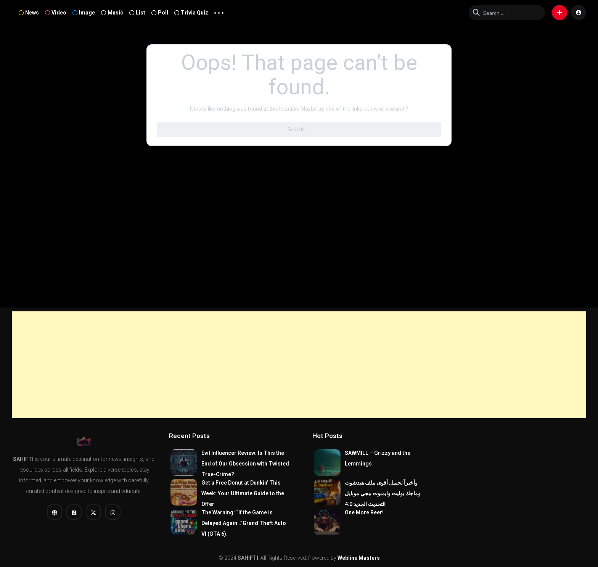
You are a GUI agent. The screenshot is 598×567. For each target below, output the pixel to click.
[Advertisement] (299, 364)
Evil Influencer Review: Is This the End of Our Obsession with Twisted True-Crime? (245, 463)
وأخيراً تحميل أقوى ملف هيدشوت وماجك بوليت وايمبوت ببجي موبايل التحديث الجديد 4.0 (383, 493)
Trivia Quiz (191, 13)
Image (83, 13)
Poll (159, 13)
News (29, 13)
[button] (559, 12)
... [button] (219, 11)
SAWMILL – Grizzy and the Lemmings (377, 458)
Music (112, 13)
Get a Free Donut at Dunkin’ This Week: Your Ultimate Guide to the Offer (242, 493)
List (137, 13)
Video (55, 13)
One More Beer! (364, 512)
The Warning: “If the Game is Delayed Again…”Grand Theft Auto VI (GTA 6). (243, 523)
